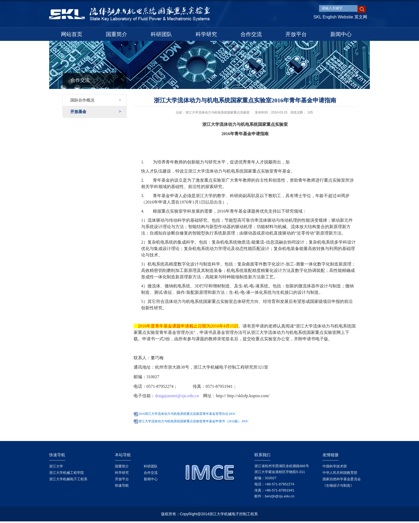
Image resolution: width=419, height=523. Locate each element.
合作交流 (251, 34)
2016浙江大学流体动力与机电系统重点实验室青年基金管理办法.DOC (187, 414)
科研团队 (161, 34)
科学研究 (206, 34)
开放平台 (296, 34)
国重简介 (116, 34)
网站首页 (71, 34)
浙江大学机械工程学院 (66, 473)
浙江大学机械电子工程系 (68, 479)
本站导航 (123, 454)
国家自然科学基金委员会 (342, 479)
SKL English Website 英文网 (340, 17)
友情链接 (331, 454)
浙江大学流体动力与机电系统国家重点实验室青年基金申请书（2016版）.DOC (193, 421)
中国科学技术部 (335, 466)
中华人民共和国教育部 (340, 473)
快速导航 (57, 454)
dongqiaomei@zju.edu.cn (177, 395)
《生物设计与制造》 (338, 485)
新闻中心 (341, 34)
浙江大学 (56, 466)
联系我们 (262, 454)
